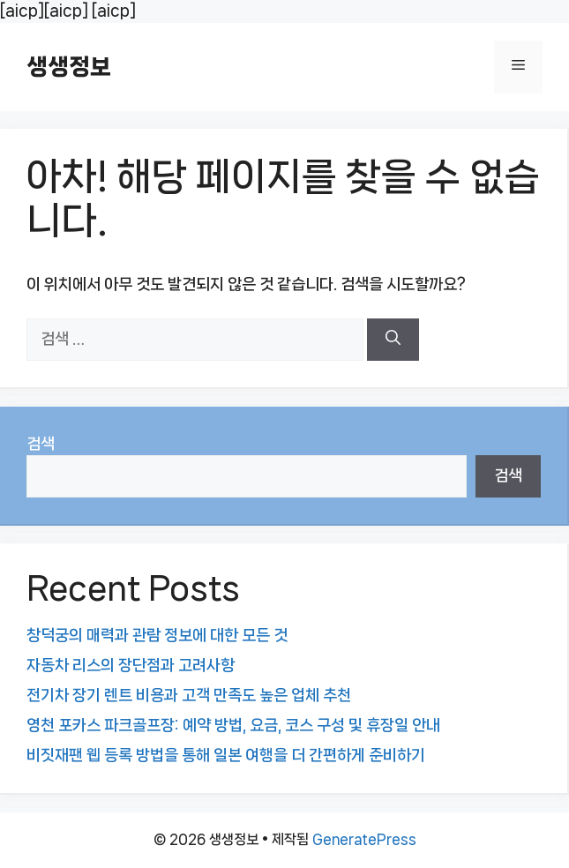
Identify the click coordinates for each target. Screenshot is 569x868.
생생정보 (68, 67)
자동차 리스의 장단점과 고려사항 (130, 665)
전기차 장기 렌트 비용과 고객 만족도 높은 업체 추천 (188, 695)
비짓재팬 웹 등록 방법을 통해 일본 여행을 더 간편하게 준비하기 (225, 755)
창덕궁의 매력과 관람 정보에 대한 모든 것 (157, 635)
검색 (40, 444)
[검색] (393, 339)
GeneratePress (364, 839)
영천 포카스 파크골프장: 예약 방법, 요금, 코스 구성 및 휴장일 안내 (233, 725)
